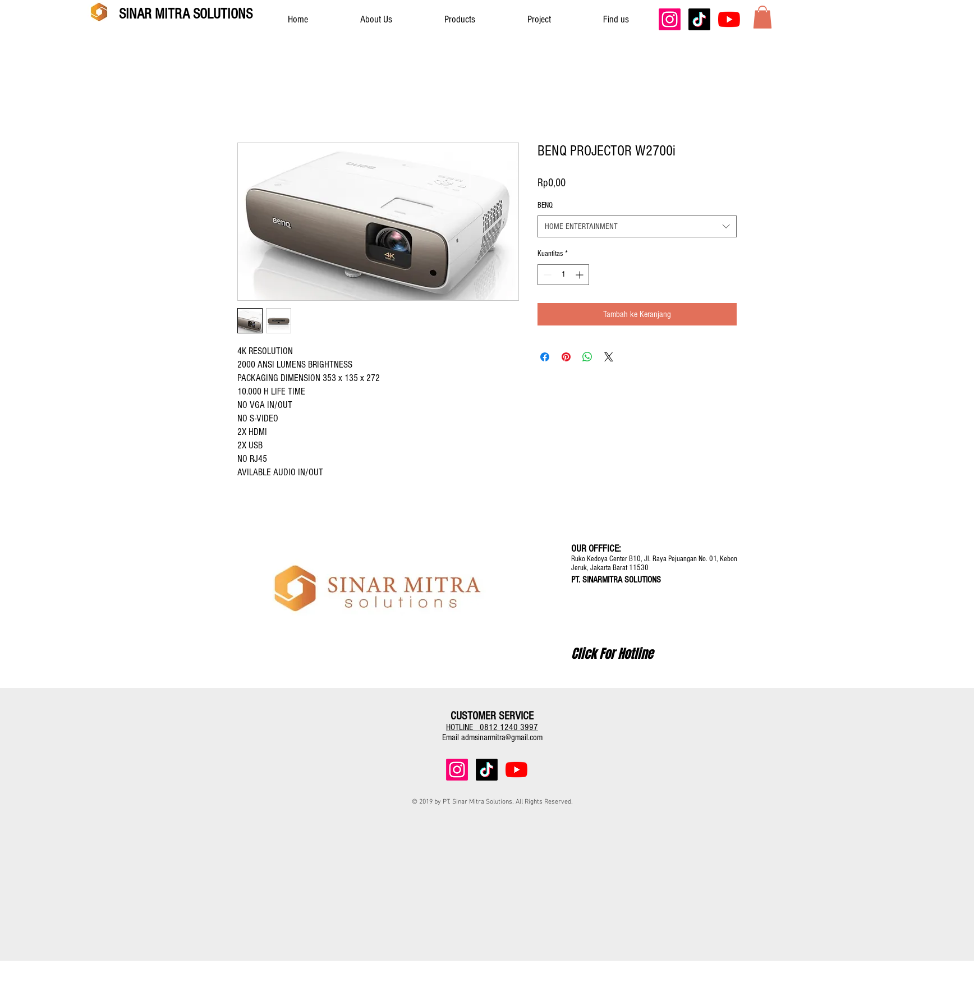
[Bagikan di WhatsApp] (587, 357)
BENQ (545, 205)
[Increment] (580, 275)
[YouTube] (729, 19)
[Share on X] (608, 357)
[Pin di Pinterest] (566, 357)
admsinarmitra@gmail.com (502, 737)
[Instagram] (670, 19)
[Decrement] (546, 275)
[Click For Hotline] (612, 654)
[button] (762, 17)
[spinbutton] (563, 275)
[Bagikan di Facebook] (545, 357)
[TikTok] (699, 19)
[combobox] (637, 226)
